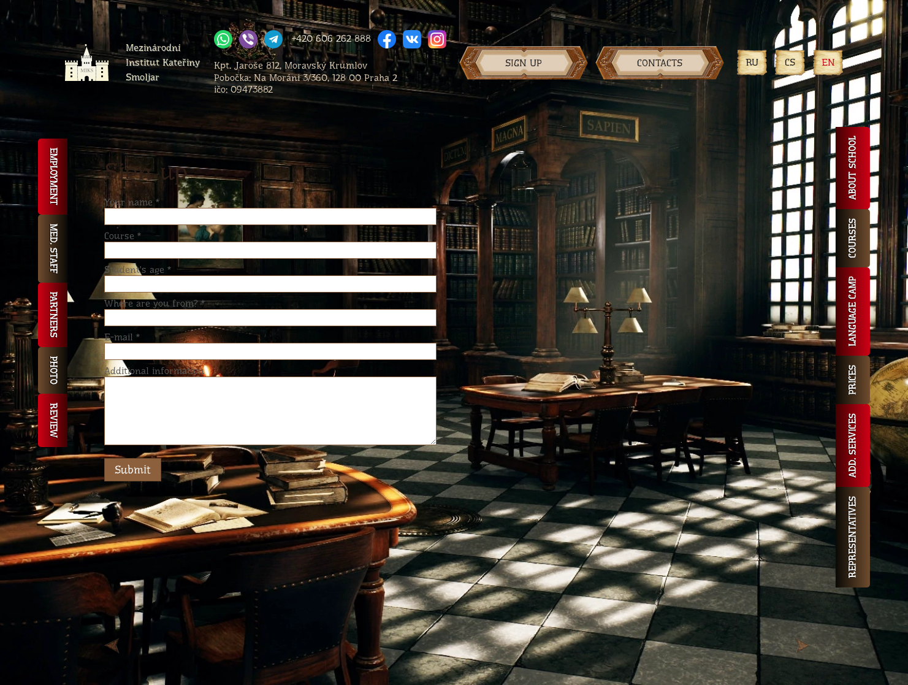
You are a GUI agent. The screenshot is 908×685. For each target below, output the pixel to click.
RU (752, 62)
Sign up (523, 63)
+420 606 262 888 (331, 38)
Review (53, 420)
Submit (133, 470)
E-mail (122, 337)
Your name (131, 202)
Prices (852, 380)
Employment (53, 176)
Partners (53, 315)
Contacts (659, 63)
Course (122, 236)
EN (828, 62)
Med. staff (53, 249)
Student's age (137, 269)
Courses (852, 238)
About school (852, 168)
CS (790, 62)
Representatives (852, 537)
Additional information (154, 371)
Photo (53, 370)
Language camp (852, 311)
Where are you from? (154, 303)
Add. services (852, 445)
